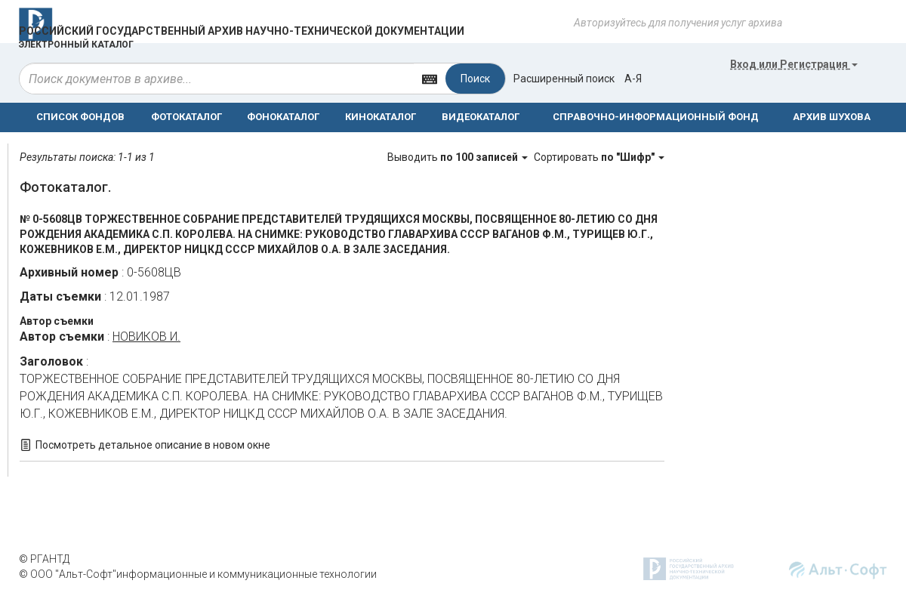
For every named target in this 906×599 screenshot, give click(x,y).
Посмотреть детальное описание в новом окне (152, 445)
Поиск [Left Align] (475, 79)
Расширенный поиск (564, 79)
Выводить (458, 157)
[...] (217, 78)
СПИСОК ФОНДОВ (80, 116)
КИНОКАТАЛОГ (380, 116)
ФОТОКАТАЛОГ (186, 116)
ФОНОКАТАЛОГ (283, 116)
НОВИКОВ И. (146, 336)
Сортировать (599, 157)
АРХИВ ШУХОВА (832, 116)
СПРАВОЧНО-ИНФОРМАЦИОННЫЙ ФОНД (656, 116)
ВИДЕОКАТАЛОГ (480, 116)
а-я (633, 79)
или (794, 64)
